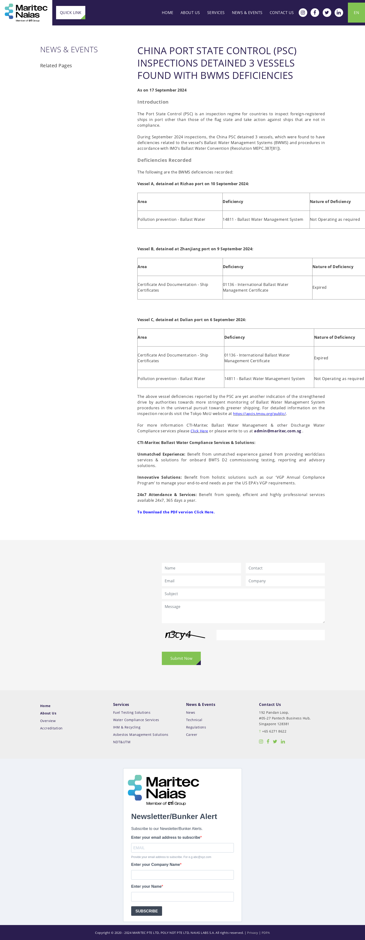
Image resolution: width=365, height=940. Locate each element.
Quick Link (71, 12)
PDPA (266, 925)
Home (167, 12)
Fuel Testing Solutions (131, 706)
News (190, 706)
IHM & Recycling (126, 720)
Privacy (252, 925)
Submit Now (181, 652)
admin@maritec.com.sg (252, 426)
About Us (190, 12)
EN (356, 12)
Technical (194, 713)
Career (191, 727)
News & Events (247, 12)
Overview (48, 714)
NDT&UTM (121, 735)
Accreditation (51, 721)
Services (216, 12)
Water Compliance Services (136, 713)
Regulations (196, 720)
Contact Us (282, 12)
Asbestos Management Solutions (140, 727)
